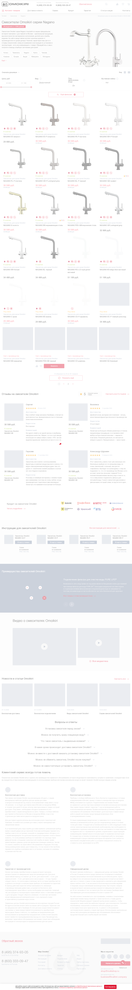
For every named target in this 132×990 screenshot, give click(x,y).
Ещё (3, 60)
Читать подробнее (16, 508)
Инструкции (42, 959)
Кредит (71, 10)
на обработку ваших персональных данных (88, 986)
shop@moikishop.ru (110, 971)
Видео (79, 959)
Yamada (44, 53)
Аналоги (54, 366)
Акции (25, 56)
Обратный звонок (85, 4)
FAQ (78, 955)
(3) (128, 176)
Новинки (6, 56)
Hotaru (5, 53)
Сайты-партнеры (83, 962)
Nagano (26, 53)
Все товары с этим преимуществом (78, 596)
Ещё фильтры (66, 94)
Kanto (35, 53)
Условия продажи (44, 955)
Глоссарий (41, 962)
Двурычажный (42, 82)
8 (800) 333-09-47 (63, 5)
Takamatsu (16, 53)
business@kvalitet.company (114, 977)
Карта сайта (81, 969)
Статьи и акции (107, 10)
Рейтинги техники (83, 965)
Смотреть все (121, 679)
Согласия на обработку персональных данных (73, 987)
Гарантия (87, 10)
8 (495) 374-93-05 (44, 5)
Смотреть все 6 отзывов (117, 394)
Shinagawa (46, 56)
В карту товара (23, 542)
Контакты (126, 10)
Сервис (55, 10)
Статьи (60, 969)
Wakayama (35, 56)
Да (71, 85)
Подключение (62, 959)
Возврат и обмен (63, 962)
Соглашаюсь (110, 987)
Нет (105, 82)
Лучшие (16, 56)
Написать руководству (115, 963)
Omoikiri (4, 16)
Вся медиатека (98, 661)
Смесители (13, 16)
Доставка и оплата (34, 10)
